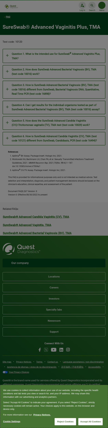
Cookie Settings (11, 421)
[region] (54, 406)
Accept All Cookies (90, 421)
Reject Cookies (65, 421)
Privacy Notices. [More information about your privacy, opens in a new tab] (41, 414)
